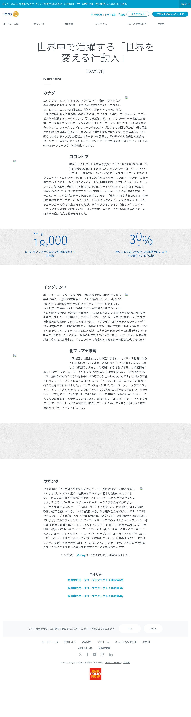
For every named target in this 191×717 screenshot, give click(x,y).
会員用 (172, 22)
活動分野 (77, 22)
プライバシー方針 (91, 4)
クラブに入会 (137, 14)
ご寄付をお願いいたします (170, 14)
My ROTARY (96, 14)
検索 (123, 14)
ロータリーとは (15, 22)
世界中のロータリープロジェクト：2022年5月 (95, 588)
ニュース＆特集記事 (138, 22)
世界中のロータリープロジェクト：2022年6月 (95, 580)
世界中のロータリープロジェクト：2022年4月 (95, 596)
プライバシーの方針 (113, 662)
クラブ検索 (110, 14)
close (184, 4)
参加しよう (46, 22)
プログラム (108, 22)
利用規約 (126, 662)
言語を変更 (104, 648)
